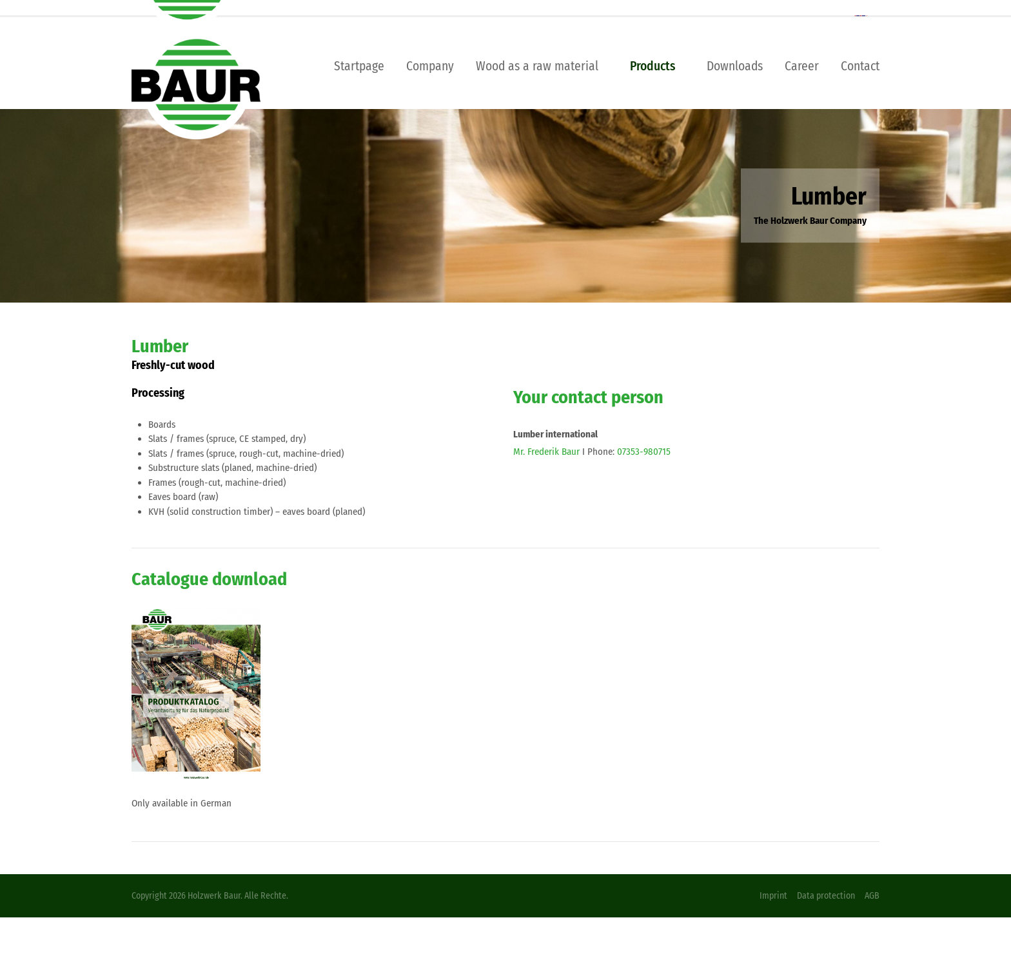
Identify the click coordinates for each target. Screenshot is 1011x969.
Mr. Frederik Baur (546, 451)
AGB (872, 895)
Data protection (826, 895)
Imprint (773, 895)
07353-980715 (644, 451)
